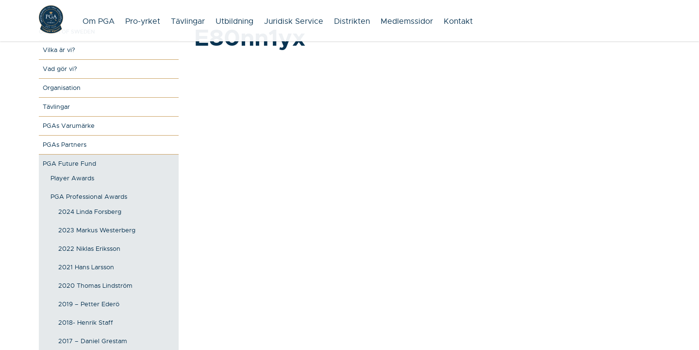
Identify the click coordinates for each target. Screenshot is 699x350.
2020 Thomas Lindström (95, 285)
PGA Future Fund (69, 163)
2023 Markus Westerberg (96, 230)
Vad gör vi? (60, 69)
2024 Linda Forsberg (89, 212)
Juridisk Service (293, 21)
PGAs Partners (64, 144)
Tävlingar (188, 21)
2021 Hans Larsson (86, 267)
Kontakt (458, 21)
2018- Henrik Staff (85, 322)
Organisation (62, 88)
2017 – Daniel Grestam (92, 341)
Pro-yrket (142, 21)
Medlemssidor (407, 21)
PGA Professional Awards (88, 196)
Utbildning (234, 21)
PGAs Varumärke (69, 126)
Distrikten (352, 21)
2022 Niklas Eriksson (89, 249)
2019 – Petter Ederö (88, 304)
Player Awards (72, 178)
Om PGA (99, 21)
